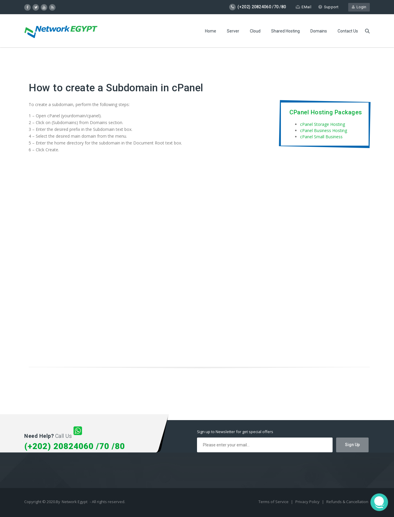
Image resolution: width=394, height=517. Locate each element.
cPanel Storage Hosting (322, 124)
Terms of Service (273, 501)
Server (233, 31)
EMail (303, 7)
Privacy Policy (307, 501)
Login (359, 7)
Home (210, 31)
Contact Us (348, 31)
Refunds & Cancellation (347, 501)
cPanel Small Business (321, 136)
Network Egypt (74, 501)
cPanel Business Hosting (323, 130)
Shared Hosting (285, 31)
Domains (318, 31)
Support (328, 7)
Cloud (255, 31)
